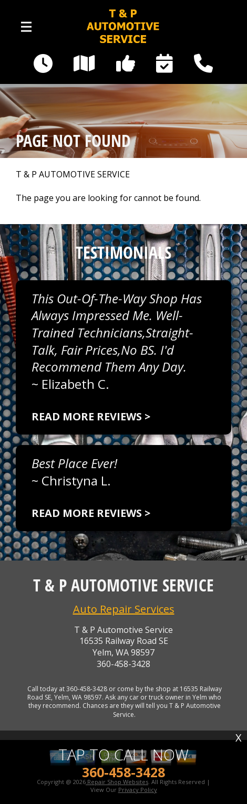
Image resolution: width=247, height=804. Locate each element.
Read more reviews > (91, 416)
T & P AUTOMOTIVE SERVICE (73, 174)
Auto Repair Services (123, 609)
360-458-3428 (123, 664)
